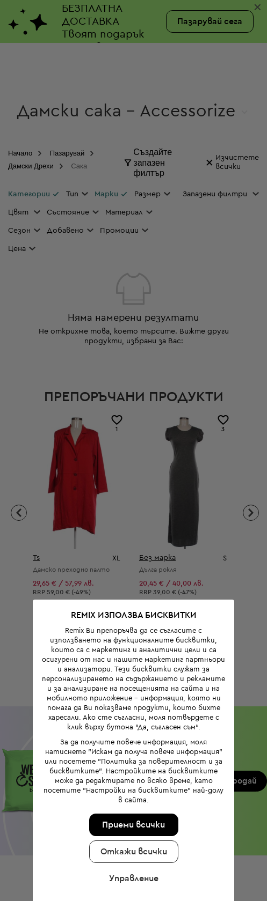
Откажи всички (132, 842)
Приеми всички (133, 815)
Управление (132, 869)
